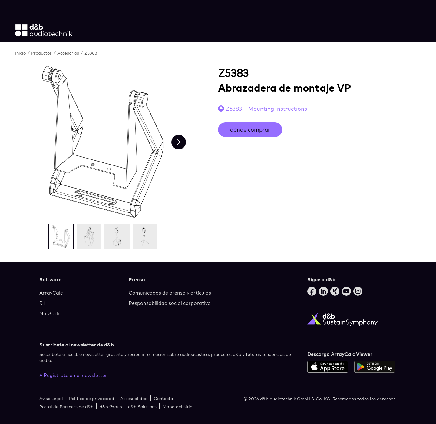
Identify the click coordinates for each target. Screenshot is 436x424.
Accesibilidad (134, 398)
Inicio (21, 53)
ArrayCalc (51, 293)
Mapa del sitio (177, 406)
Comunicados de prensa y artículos (170, 293)
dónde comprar (250, 129)
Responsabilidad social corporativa (170, 303)
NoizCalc (49, 313)
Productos (42, 53)
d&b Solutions (142, 406)
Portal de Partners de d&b (66, 406)
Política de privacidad (91, 398)
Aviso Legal (51, 398)
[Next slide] (178, 142)
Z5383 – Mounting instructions (266, 108)
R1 (42, 303)
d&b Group (111, 406)
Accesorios (68, 53)
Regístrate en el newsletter (73, 375)
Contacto (163, 398)
